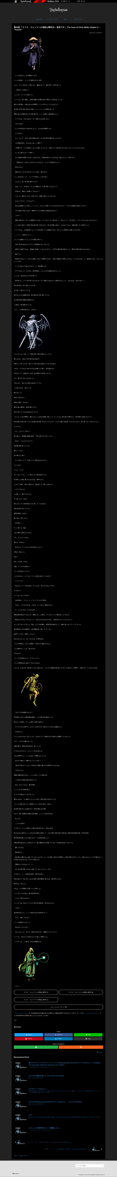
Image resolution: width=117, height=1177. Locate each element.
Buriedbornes (17, 1027)
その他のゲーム (65, 1)
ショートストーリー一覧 (58, 1007)
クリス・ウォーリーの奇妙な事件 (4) (81, 992)
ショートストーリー (21, 1013)
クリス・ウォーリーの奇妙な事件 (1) (36, 999)
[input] (89, 1166)
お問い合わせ (81, 1)
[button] (102, 1166)
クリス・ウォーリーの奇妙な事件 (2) (36, 992)
